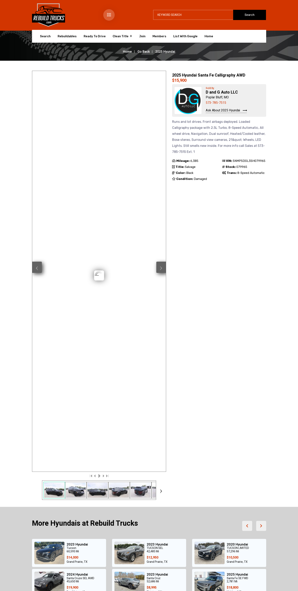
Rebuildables (67, 36)
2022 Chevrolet (159, 333)
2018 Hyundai (157, 363)
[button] (247, 215)
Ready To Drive (95, 36)
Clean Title (120, 36)
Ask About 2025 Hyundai (226, 110)
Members (159, 36)
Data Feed (243, 581)
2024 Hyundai (77, 263)
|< (91, 164)
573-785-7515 (216, 102)
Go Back (143, 51)
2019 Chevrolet (78, 333)
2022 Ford (235, 363)
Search (45, 36)
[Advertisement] (149, 430)
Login (224, 581)
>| (107, 164)
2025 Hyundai (237, 263)
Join (142, 36)
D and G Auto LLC (222, 92)
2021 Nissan (76, 363)
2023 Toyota (236, 333)
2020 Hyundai (237, 233)
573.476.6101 (223, 476)
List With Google (185, 36)
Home (209, 36)
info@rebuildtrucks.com (232, 481)
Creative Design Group (80, 581)
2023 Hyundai (77, 233)
